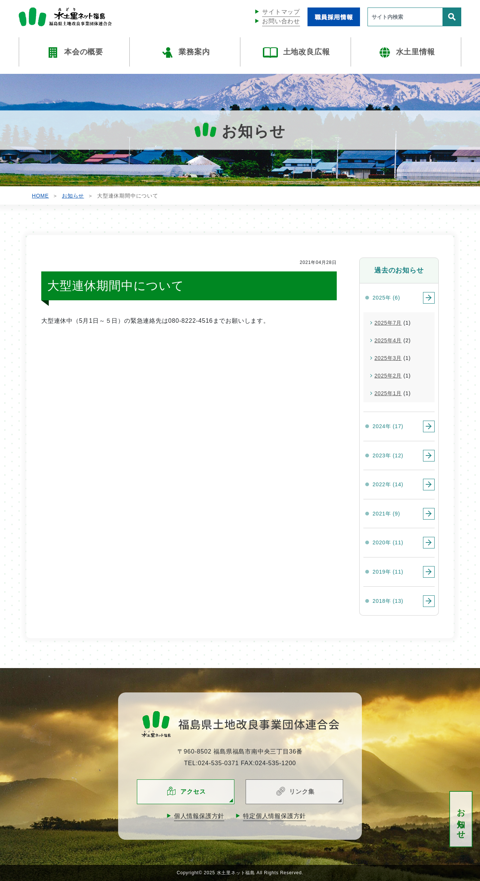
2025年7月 (388, 323)
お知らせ (461, 819)
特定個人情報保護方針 (274, 816)
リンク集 (301, 791)
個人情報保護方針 (199, 816)
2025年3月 (388, 358)
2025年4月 (388, 340)
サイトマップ (281, 12)
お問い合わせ (281, 21)
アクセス (193, 791)
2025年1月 (388, 393)
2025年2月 (388, 376)
